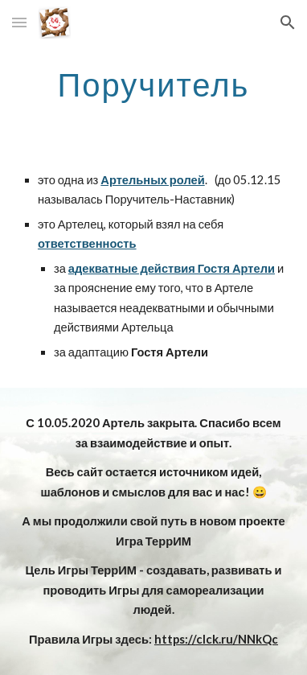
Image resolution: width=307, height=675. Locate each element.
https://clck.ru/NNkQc (216, 639)
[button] (19, 22)
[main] (153, 84)
